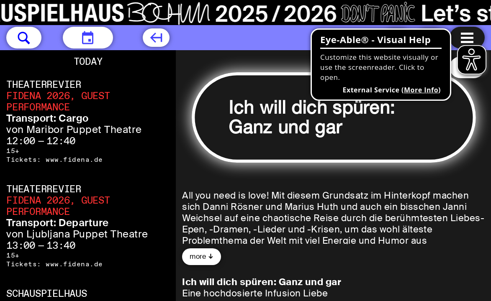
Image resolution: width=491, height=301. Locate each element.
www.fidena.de (74, 159)
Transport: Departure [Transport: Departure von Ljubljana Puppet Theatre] (57, 222)
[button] (23, 37)
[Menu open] (467, 37)
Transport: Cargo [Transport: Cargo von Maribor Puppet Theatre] (47, 118)
